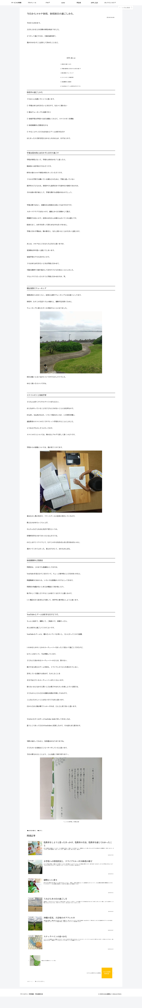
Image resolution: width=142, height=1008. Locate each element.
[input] (125, 7)
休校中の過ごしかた (64, 65)
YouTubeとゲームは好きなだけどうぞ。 (71, 95)
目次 (68, 58)
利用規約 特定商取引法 (38, 1005)
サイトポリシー (25, 1005)
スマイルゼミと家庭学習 (66, 83)
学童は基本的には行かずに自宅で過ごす (71, 71)
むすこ (40, 840)
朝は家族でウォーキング (66, 77)
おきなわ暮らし (31, 840)
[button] (131, 7)
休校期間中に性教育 (64, 89)
